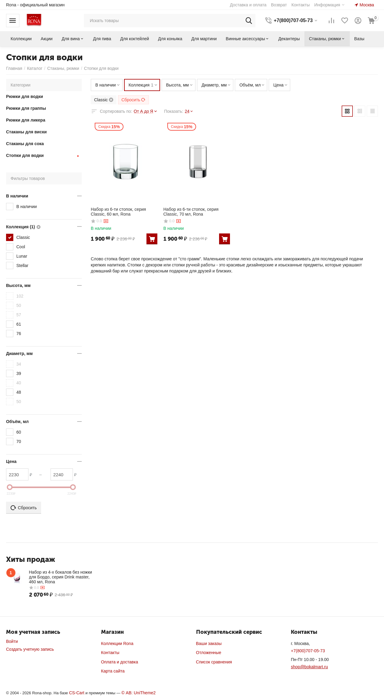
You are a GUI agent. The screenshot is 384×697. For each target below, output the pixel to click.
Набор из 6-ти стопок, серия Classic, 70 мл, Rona (190, 212)
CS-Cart (76, 692)
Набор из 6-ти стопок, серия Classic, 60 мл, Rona (118, 212)
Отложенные (208, 652)
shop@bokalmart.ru (309, 666)
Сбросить (133, 99)
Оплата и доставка (119, 662)
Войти (12, 641)
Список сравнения (214, 662)
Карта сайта (113, 671)
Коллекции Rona (117, 643)
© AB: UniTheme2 (138, 692)
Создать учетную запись (30, 649)
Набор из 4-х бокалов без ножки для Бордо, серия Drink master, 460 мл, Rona (60, 577)
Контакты (110, 652)
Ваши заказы (209, 643)
